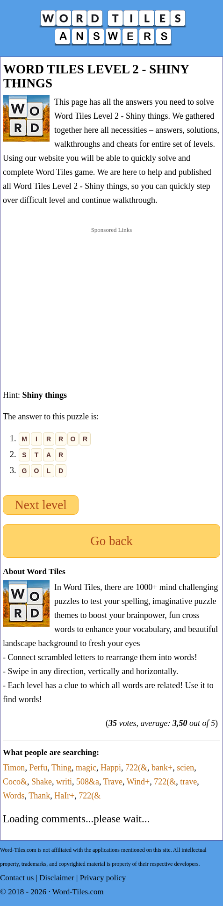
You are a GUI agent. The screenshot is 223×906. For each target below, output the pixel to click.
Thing (61, 767)
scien (185, 767)
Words (14, 795)
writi (64, 781)
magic (86, 767)
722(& (136, 767)
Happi (111, 767)
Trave (112, 781)
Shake (41, 781)
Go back (111, 541)
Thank (39, 795)
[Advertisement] (112, 298)
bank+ (162, 767)
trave (188, 781)
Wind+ (138, 781)
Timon (14, 767)
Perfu (38, 767)
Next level (40, 505)
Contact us (17, 877)
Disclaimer (56, 877)
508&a (87, 781)
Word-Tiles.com (78, 891)
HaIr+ (64, 795)
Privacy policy (103, 877)
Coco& (15, 781)
